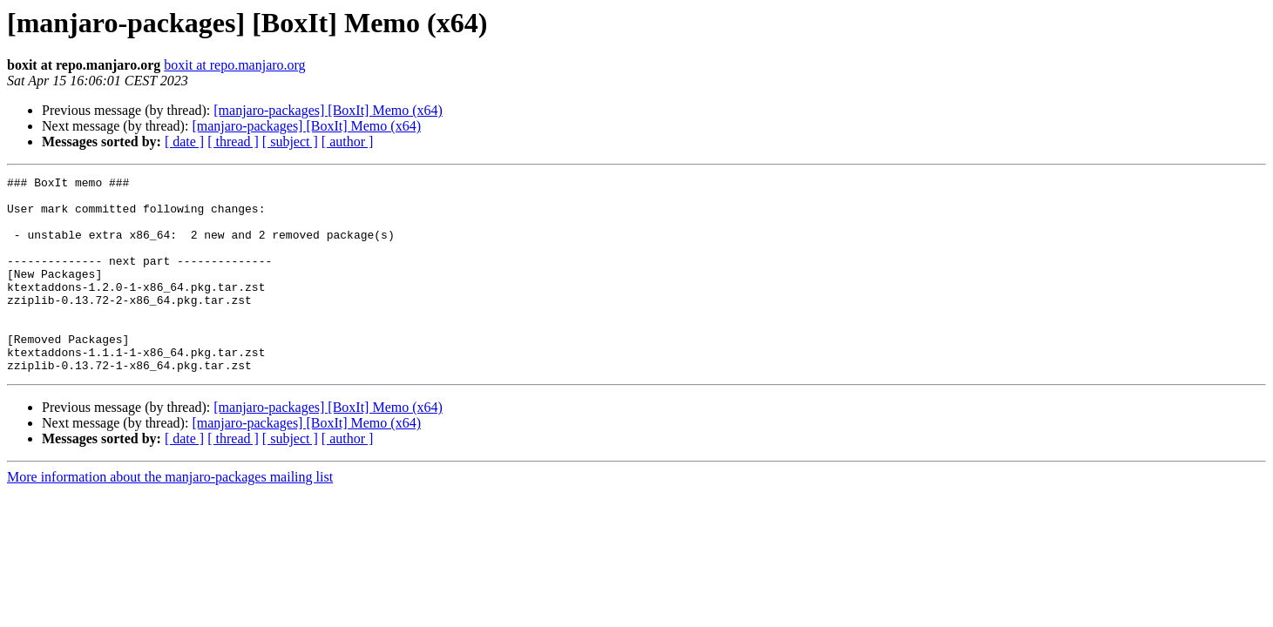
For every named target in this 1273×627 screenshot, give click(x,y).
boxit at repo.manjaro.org (234, 64)
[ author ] (348, 141)
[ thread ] (233, 141)
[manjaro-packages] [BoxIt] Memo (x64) (328, 110)
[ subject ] (290, 141)
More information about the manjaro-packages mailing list (170, 516)
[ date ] (184, 141)
